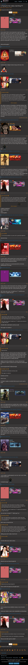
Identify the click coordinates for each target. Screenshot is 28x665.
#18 (26, 579)
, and (10, 119)
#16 (26, 500)
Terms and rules (9, 657)
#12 (26, 402)
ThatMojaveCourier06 (14, 154)
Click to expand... (14, 102)
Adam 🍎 (11, 180)
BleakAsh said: (4, 632)
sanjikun (11, 546)
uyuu (10, 77)
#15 (26, 473)
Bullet (10, 460)
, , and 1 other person (11, 409)
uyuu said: (3, 233)
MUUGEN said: (4, 515)
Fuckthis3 (3, 7)
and (8, 73)
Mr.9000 (11, 412)
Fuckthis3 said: (4, 92)
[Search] (26, 1)
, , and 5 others (10, 563)
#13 (26, 425)
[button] (1, 1)
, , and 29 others (11, 151)
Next (15, 12)
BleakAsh (11, 592)
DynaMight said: (4, 368)
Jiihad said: (3, 314)
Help (20, 657)
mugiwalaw (12, 243)
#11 (26, 345)
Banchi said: (3, 536)
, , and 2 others (11, 177)
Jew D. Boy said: (4, 195)
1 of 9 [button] (10, 12)
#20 (26, 629)
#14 (26, 452)
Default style (4, 655)
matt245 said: (4, 348)
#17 (26, 559)
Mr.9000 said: (4, 524)
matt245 (11, 218)
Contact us (3, 657)
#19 (26, 604)
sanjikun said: (4, 582)
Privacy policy (15, 657)
